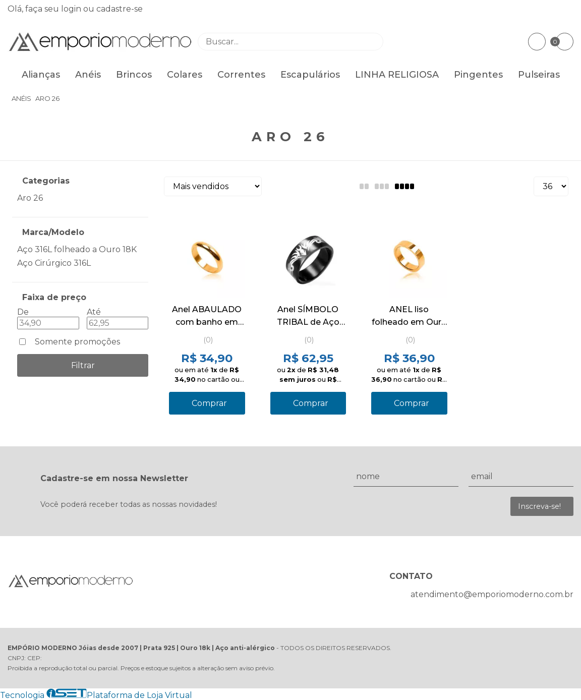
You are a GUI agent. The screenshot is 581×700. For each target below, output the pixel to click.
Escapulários (310, 74)
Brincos (134, 74)
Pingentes (478, 74)
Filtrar (83, 365)
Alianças (41, 74)
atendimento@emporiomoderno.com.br (492, 594)
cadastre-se (119, 9)
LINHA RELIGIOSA (397, 74)
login (72, 9)
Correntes (241, 74)
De (23, 312)
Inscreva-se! (539, 506)
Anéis (88, 74)
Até (94, 312)
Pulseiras (539, 74)
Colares (184, 74)
